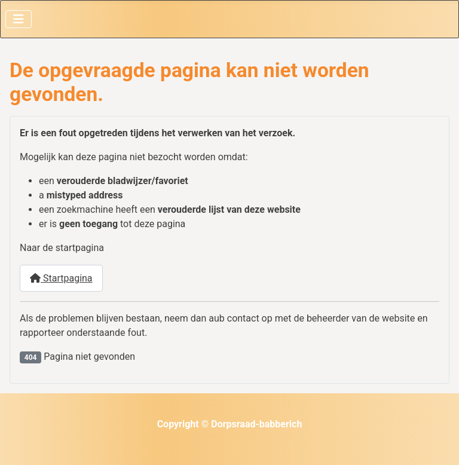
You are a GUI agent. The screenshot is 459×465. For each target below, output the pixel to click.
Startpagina (61, 278)
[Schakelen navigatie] (18, 19)
